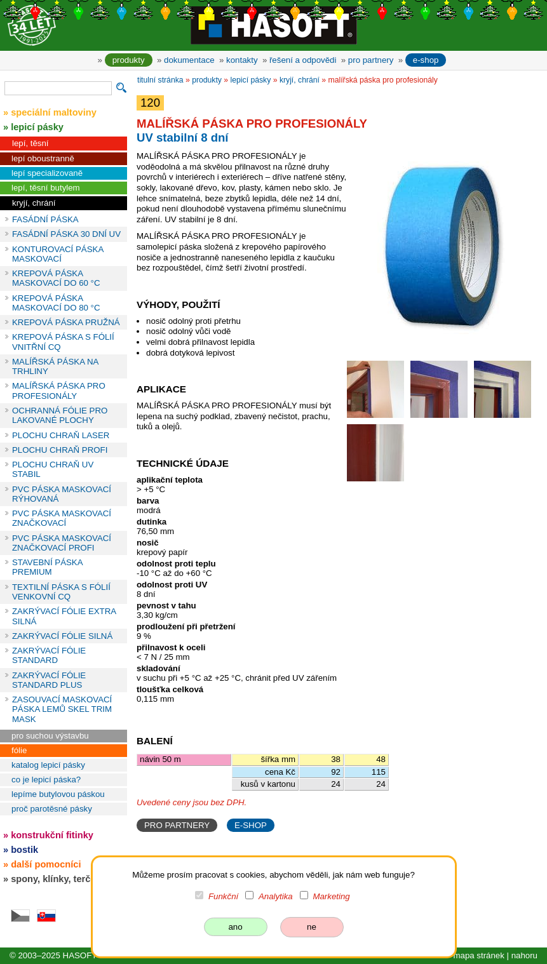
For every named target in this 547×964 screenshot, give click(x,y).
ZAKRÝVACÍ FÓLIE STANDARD (49, 655)
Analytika (276, 896)
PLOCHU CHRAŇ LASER (60, 435)
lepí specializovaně (47, 173)
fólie (19, 750)
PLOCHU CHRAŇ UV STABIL (52, 469)
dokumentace (189, 60)
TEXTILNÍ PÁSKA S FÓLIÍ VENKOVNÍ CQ (61, 591)
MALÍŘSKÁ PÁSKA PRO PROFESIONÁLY (58, 390)
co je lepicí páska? (46, 779)
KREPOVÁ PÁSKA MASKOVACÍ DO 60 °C (56, 278)
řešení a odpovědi (302, 60)
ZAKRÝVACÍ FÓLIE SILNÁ (62, 636)
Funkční (223, 896)
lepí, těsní (30, 143)
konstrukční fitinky (52, 835)
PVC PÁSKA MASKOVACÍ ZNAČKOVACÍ (61, 518)
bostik (24, 850)
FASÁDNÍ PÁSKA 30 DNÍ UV (66, 234)
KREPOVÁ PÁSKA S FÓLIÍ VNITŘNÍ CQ (63, 341)
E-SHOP (250, 825)
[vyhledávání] (58, 88)
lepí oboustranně (42, 158)
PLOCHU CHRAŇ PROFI (59, 450)
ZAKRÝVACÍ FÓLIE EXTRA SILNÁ (64, 616)
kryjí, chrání (34, 203)
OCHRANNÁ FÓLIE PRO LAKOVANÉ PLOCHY (59, 415)
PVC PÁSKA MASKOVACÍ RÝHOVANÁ (61, 494)
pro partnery (371, 60)
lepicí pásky (251, 80)
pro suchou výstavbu (50, 735)
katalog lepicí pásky (48, 765)
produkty (128, 60)
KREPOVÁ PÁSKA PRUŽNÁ (66, 322)
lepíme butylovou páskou (58, 794)
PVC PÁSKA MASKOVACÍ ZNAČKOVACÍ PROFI (61, 542)
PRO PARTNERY (177, 825)
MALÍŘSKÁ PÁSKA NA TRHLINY (55, 366)
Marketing (331, 896)
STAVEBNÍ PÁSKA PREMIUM (47, 567)
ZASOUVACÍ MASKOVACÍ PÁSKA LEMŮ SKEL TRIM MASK (62, 709)
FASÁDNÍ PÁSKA (45, 219)
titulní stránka (160, 80)
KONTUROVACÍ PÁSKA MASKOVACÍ (58, 254)
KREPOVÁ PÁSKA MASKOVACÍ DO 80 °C (56, 302)
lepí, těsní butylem (45, 187)
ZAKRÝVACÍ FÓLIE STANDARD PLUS (49, 680)
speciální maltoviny (54, 112)
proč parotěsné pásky (51, 808)
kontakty (241, 60)
